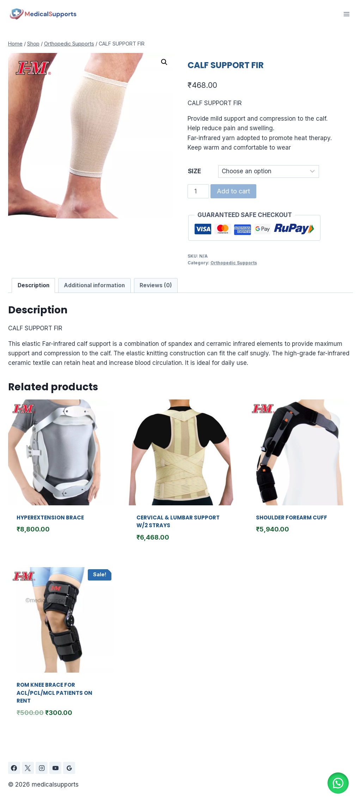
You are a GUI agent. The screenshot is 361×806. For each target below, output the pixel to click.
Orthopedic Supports (233, 262)
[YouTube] (55, 768)
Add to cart (233, 191)
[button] (164, 62)
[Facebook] (14, 768)
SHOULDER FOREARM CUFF (291, 517)
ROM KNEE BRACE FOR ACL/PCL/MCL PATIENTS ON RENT (54, 692)
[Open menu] (346, 13)
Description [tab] (33, 285)
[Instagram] (42, 768)
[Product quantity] (198, 191)
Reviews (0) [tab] (156, 285)
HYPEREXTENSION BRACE (50, 517)
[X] (28, 768)
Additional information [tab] (94, 285)
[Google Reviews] (69, 768)
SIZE (194, 171)
